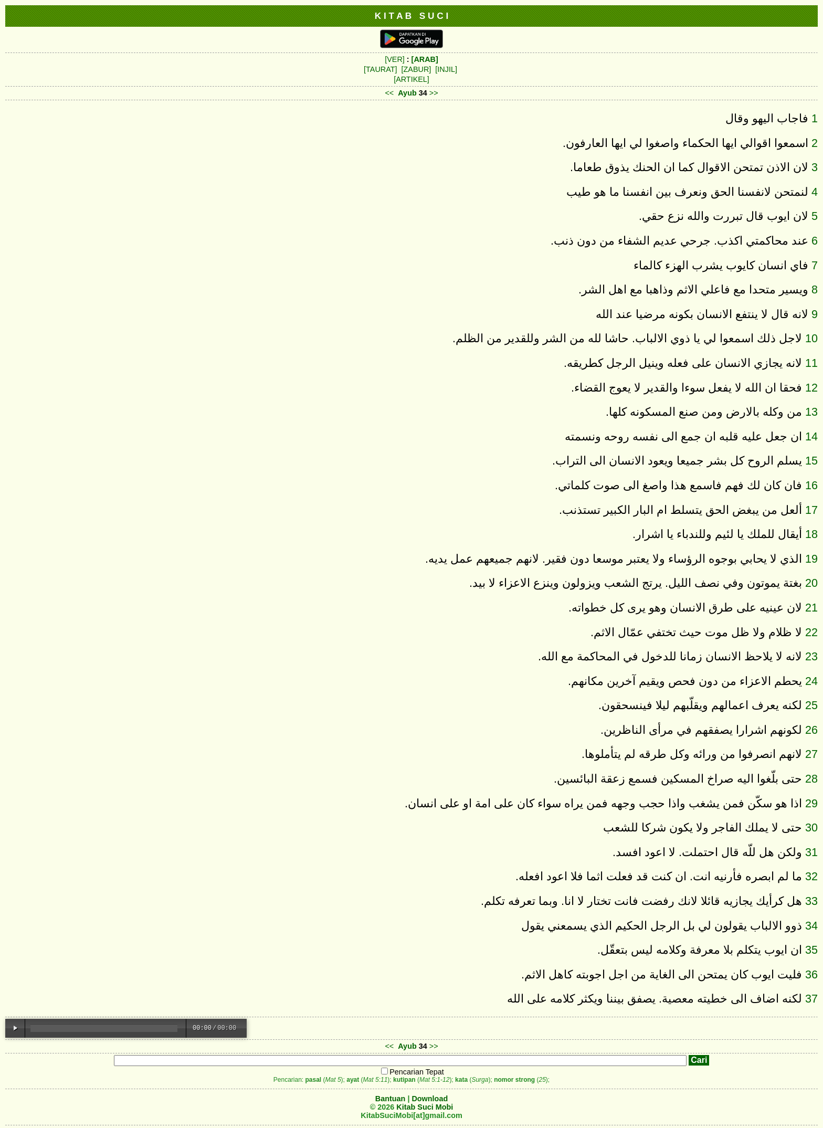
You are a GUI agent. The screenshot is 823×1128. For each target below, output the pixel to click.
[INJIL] (446, 69)
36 (811, 974)
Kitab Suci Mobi (424, 1107)
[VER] (395, 59)
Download (430, 1098)
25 (811, 705)
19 (811, 558)
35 (811, 949)
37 (811, 998)
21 (811, 607)
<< (389, 93)
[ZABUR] (416, 69)
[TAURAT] (380, 69)
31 (811, 852)
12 (811, 387)
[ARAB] (425, 59)
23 (811, 656)
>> (433, 93)
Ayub (407, 93)
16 (811, 485)
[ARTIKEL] (411, 79)
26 (811, 729)
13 (811, 411)
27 (811, 754)
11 (811, 363)
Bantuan (390, 1098)
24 (811, 681)
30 (811, 827)
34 (811, 925)
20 (811, 582)
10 (811, 338)
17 (811, 509)
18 (811, 534)
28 (811, 778)
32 (811, 876)
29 (811, 803)
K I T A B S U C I (412, 15)
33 (811, 901)
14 (811, 436)
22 (811, 632)
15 (811, 460)
